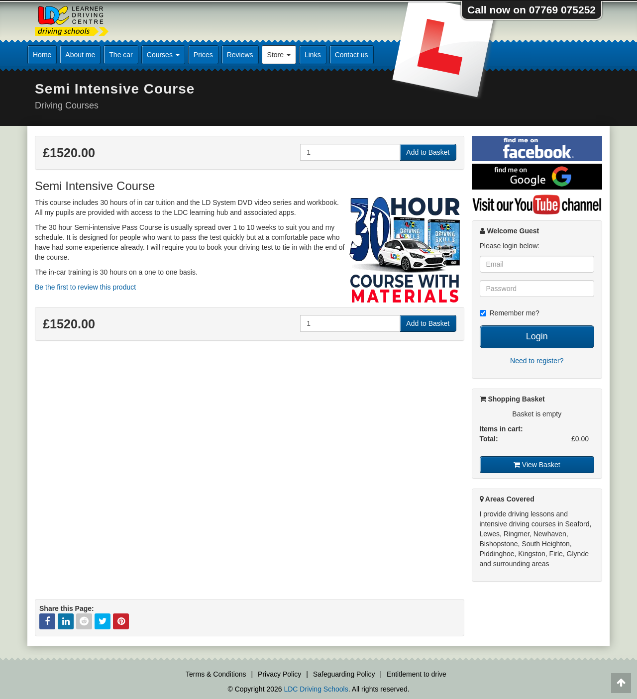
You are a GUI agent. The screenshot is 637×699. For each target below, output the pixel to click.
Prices (203, 55)
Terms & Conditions (216, 674)
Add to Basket (427, 152)
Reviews (240, 55)
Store (279, 55)
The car (120, 55)
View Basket (537, 465)
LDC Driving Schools (316, 689)
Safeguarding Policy (344, 674)
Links (313, 55)
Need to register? (536, 361)
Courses (163, 55)
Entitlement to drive (416, 674)
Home (42, 55)
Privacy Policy (279, 674)
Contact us (351, 55)
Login (537, 336)
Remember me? (509, 313)
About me (80, 55)
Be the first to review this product (85, 287)
